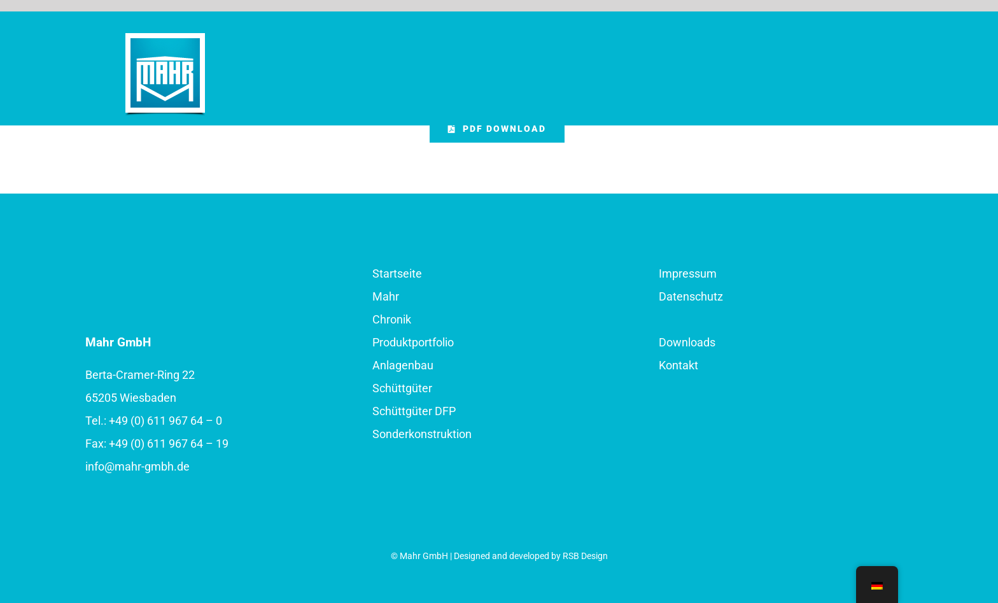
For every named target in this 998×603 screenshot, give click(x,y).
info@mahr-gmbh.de (137, 466)
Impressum (688, 273)
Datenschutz (691, 296)
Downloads (687, 342)
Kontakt (678, 365)
